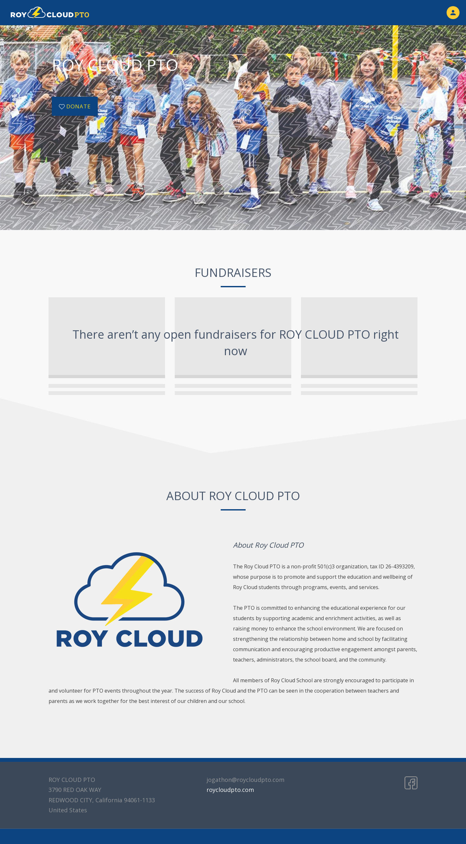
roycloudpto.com (230, 790)
